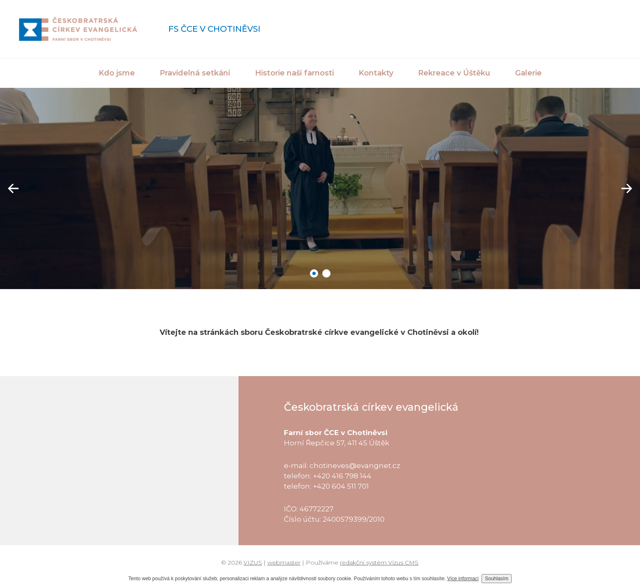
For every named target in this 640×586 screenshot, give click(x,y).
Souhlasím (496, 578)
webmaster (283, 562)
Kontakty (376, 73)
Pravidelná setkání (195, 73)
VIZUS (252, 562)
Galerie (528, 73)
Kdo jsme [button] (117, 73)
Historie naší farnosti (294, 73)
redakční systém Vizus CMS (379, 562)
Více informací (463, 578)
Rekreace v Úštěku (454, 73)
